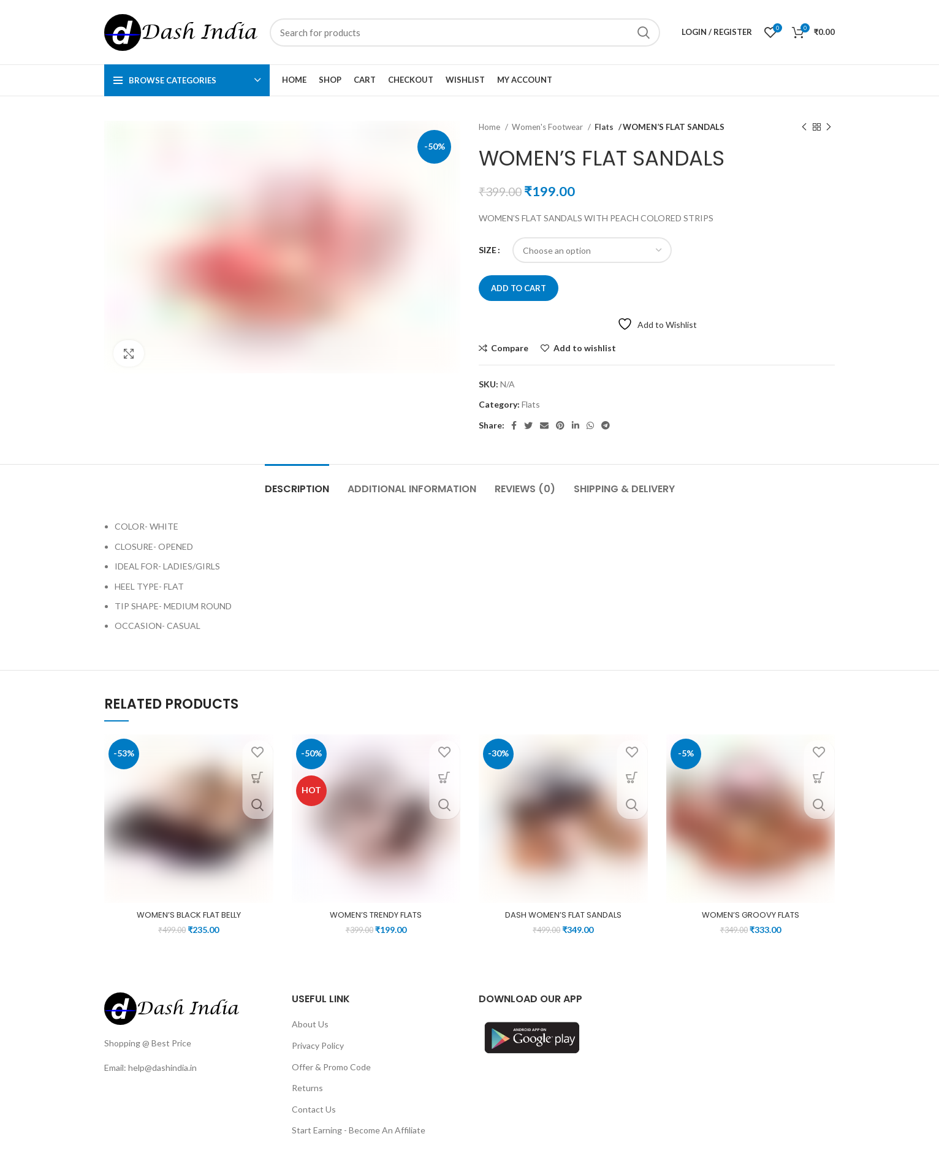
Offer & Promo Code (331, 1067)
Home (490, 127)
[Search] (465, 32)
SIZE (487, 250)
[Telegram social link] (606, 425)
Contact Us (314, 1109)
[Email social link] (544, 425)
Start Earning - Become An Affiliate (358, 1130)
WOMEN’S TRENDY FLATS (375, 914)
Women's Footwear (548, 127)
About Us (310, 1024)
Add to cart (518, 288)
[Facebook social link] (514, 425)
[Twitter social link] (528, 425)
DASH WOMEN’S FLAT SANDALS (563, 914)
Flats (604, 127)
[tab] (297, 482)
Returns (307, 1088)
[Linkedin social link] (575, 425)
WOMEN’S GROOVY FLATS (751, 914)
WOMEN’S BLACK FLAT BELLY (189, 914)
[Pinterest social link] (560, 425)
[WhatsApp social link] (590, 425)
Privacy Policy (318, 1045)
